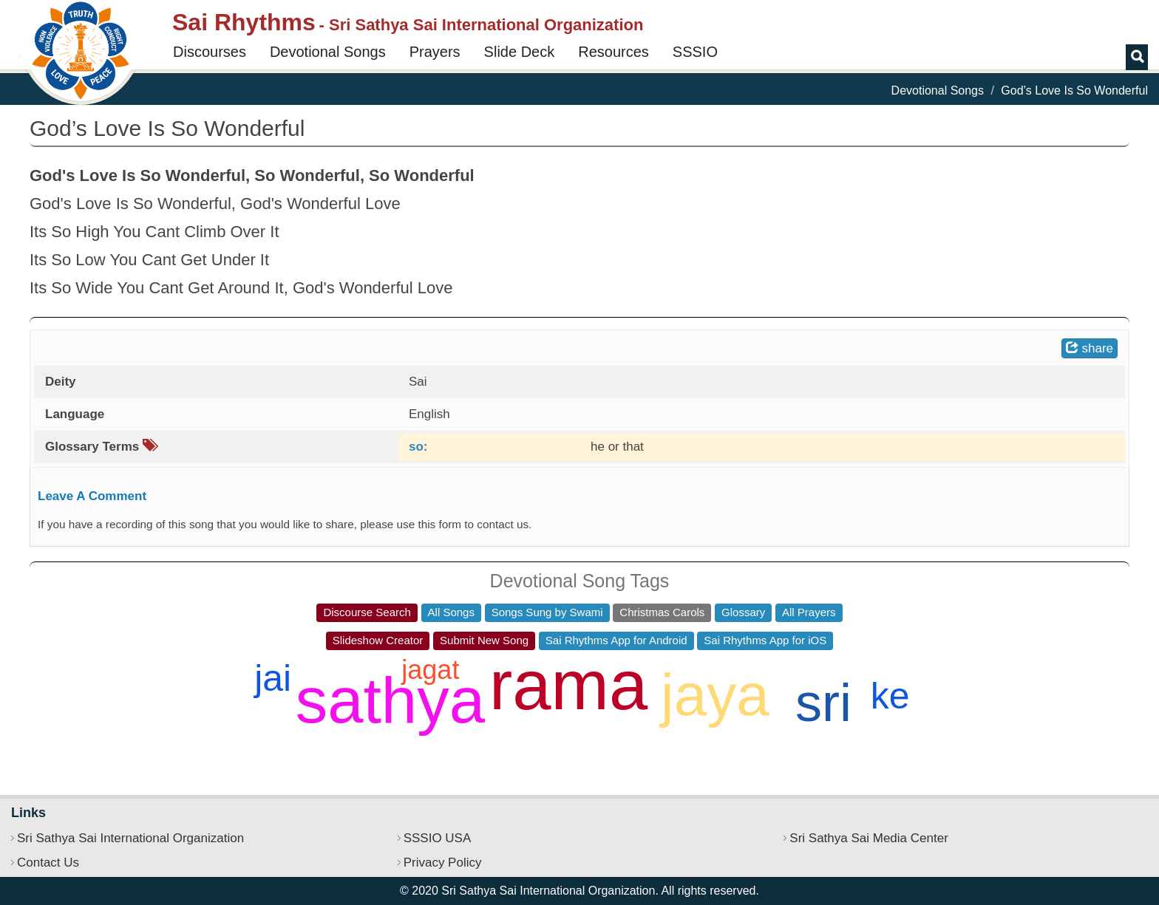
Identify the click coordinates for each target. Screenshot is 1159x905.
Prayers (434, 52)
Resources (613, 52)
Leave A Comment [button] (92, 496)
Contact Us (48, 863)
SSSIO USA (438, 838)
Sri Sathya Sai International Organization (130, 838)
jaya (715, 695)
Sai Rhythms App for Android (616, 640)
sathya (390, 700)
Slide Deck (519, 52)
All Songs (451, 612)
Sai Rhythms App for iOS (765, 640)
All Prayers (809, 612)
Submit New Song (484, 640)
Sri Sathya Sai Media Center (868, 838)
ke (890, 696)
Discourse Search (366, 612)
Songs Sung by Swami (547, 612)
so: (418, 447)
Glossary (743, 612)
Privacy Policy (443, 863)
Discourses (209, 52)
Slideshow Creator (378, 640)
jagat (430, 670)
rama (568, 685)
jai (272, 678)
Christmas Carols (661, 612)
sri (823, 702)
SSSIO (695, 52)
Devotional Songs (328, 52)
